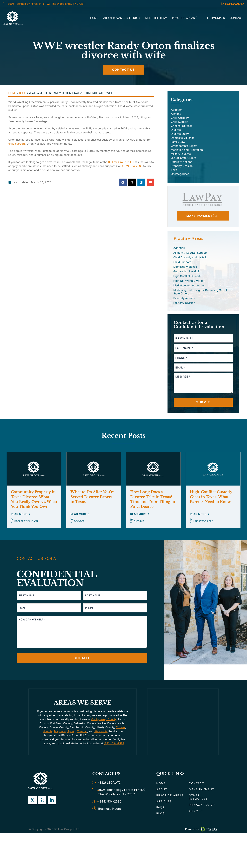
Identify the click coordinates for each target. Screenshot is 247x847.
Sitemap (196, 812)
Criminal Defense (181, 125)
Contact (236, 18)
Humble (47, 733)
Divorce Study (180, 133)
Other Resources (198, 799)
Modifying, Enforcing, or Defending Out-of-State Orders (200, 291)
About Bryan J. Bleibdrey (121, 18)
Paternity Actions (181, 162)
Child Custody (180, 117)
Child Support (179, 121)
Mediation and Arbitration (187, 149)
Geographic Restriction (187, 271)
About (161, 791)
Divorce (176, 129)
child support (16, 143)
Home (94, 18)
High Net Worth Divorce (188, 280)
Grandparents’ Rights (184, 145)
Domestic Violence (182, 137)
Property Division (182, 166)
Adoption (176, 109)
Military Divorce (181, 153)
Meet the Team (156, 18)
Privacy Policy (202, 806)
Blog (22, 93)
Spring (71, 733)
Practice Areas (186, 17)
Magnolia (60, 733)
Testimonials (215, 18)
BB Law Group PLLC (121, 162)
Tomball (82, 733)
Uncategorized (180, 174)
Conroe (120, 729)
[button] (123, 182)
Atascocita (101, 733)
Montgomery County (103, 721)
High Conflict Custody (187, 276)
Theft (174, 170)
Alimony (176, 113)
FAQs (160, 809)
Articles (164, 803)
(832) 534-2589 (132, 166)
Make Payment (201, 791)
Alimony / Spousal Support (190, 252)
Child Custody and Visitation (191, 257)
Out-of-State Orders (183, 158)
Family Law (178, 141)
